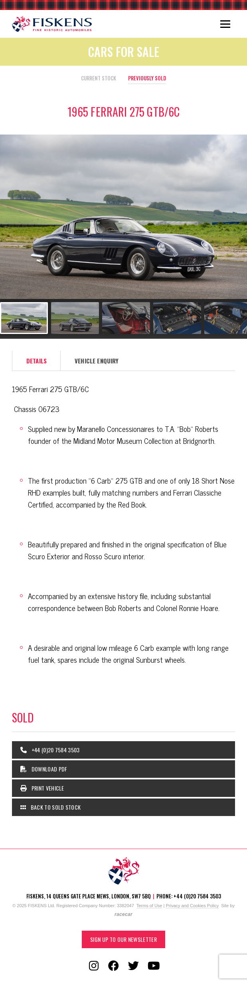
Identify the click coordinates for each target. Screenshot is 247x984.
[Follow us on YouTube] (154, 966)
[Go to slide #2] (75, 318)
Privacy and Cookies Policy (192, 905)
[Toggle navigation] (225, 23)
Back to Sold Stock (50, 807)
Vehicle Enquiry (97, 360)
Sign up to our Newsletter (123, 939)
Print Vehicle (42, 788)
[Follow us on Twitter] (134, 966)
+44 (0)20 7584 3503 (50, 750)
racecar (123, 914)
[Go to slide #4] (177, 318)
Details (36, 360)
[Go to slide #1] (24, 318)
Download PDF (43, 769)
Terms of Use (149, 905)
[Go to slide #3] (126, 318)
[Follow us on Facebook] (114, 966)
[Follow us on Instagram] (94, 966)
